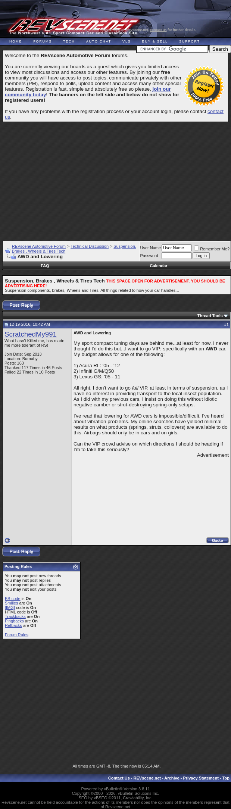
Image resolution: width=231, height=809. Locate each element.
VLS (126, 41)
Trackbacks (15, 616)
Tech (69, 41)
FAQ (45, 265)
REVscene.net (147, 778)
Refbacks (13, 625)
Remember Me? (212, 249)
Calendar (158, 265)
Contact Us (119, 778)
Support (189, 41)
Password (149, 255)
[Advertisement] (116, 178)
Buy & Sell (155, 41)
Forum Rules (16, 634)
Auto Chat (98, 41)
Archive (171, 778)
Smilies (11, 603)
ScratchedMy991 (30, 334)
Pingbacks (14, 621)
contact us (158, 30)
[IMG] (10, 607)
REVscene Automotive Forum (39, 246)
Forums (42, 41)
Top (226, 778)
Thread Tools (210, 315)
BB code (13, 598)
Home (15, 41)
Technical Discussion (90, 246)
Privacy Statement (200, 778)
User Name (150, 248)
